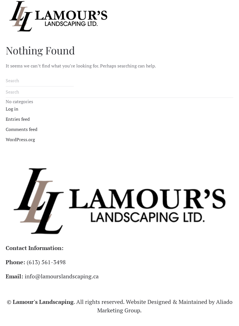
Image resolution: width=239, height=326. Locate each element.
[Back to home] (58, 16)
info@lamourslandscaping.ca (62, 276)
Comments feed (21, 129)
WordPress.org (20, 139)
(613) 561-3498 (46, 262)
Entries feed (18, 119)
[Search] (40, 80)
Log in (12, 109)
